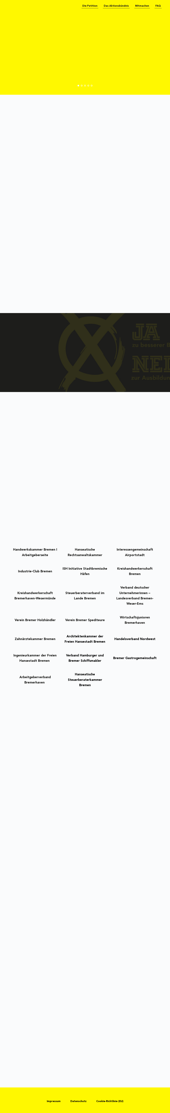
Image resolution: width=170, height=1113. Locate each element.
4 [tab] (88, 85)
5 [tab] (91, 85)
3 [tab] (85, 85)
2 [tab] (82, 85)
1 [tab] (78, 85)
